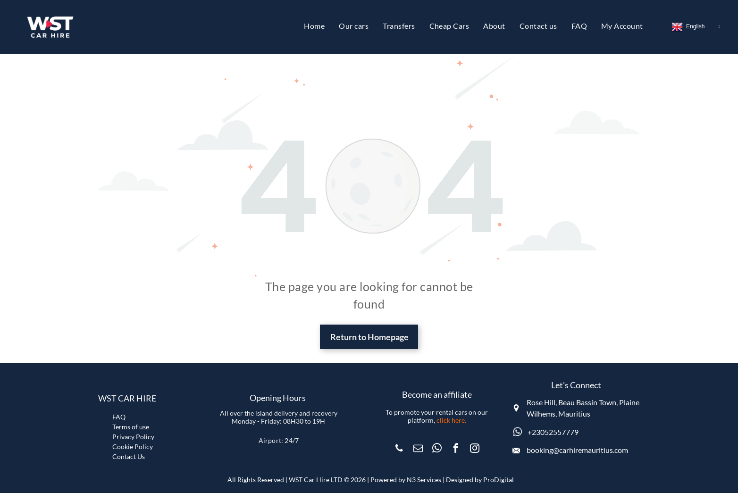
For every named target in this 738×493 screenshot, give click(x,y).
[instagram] (475, 449)
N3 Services (424, 480)
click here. (451, 420)
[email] (418, 449)
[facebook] (456, 449)
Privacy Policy (133, 437)
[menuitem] (314, 26)
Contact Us (128, 456)
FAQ (119, 417)
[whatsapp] (437, 449)
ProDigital (498, 480)
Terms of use (130, 427)
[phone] (399, 449)
